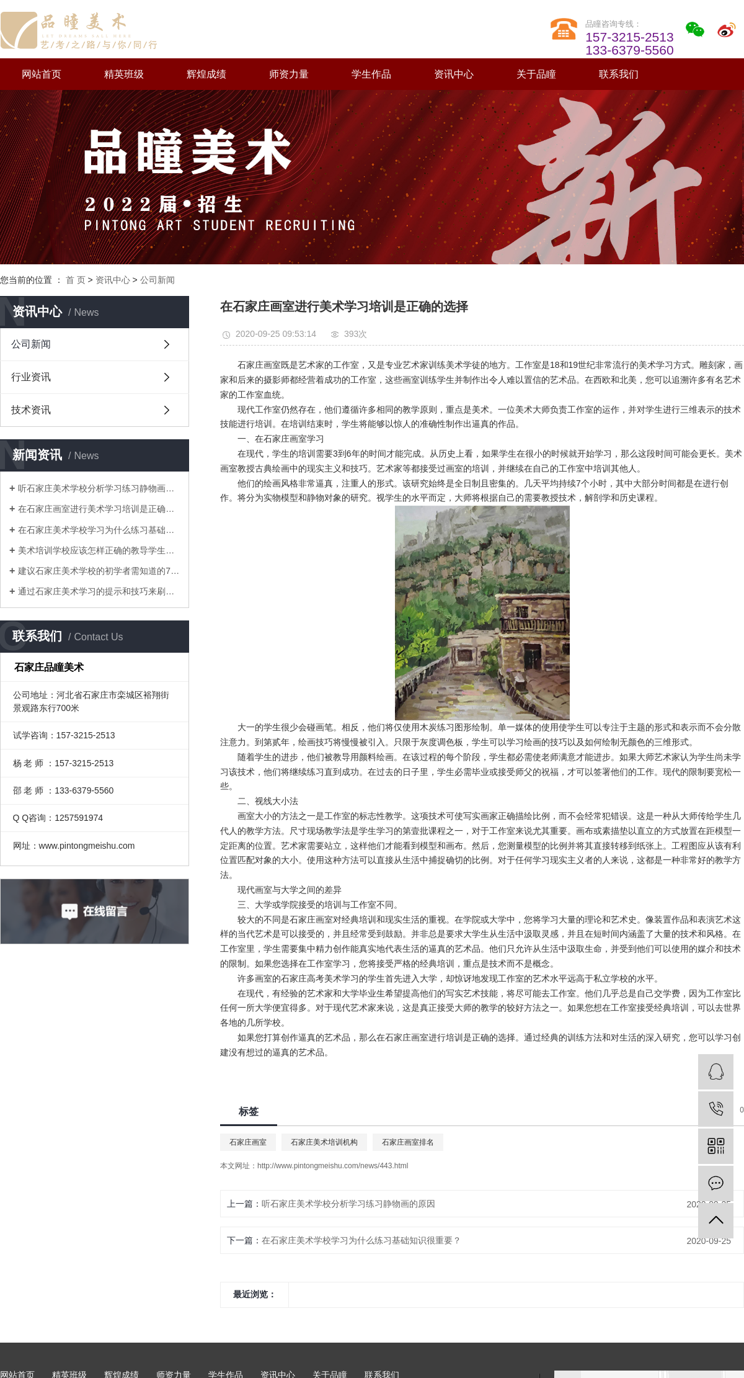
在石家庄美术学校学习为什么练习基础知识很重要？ (99, 530)
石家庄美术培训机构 (324, 1142)
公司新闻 (157, 280)
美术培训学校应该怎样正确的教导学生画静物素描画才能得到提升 (99, 550)
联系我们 (619, 74)
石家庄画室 (248, 1142)
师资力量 (289, 74)
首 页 (76, 280)
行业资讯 (31, 377)
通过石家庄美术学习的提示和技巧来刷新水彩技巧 (99, 591)
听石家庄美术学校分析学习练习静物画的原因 (99, 488)
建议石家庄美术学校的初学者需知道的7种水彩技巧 (99, 571)
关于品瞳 (536, 74)
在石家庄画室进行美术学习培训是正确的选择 (99, 509)
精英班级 (124, 74)
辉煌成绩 (206, 74)
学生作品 (371, 74)
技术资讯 (31, 410)
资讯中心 (454, 74)
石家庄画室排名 (408, 1142)
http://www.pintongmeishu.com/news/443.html (332, 1165)
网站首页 (41, 74)
